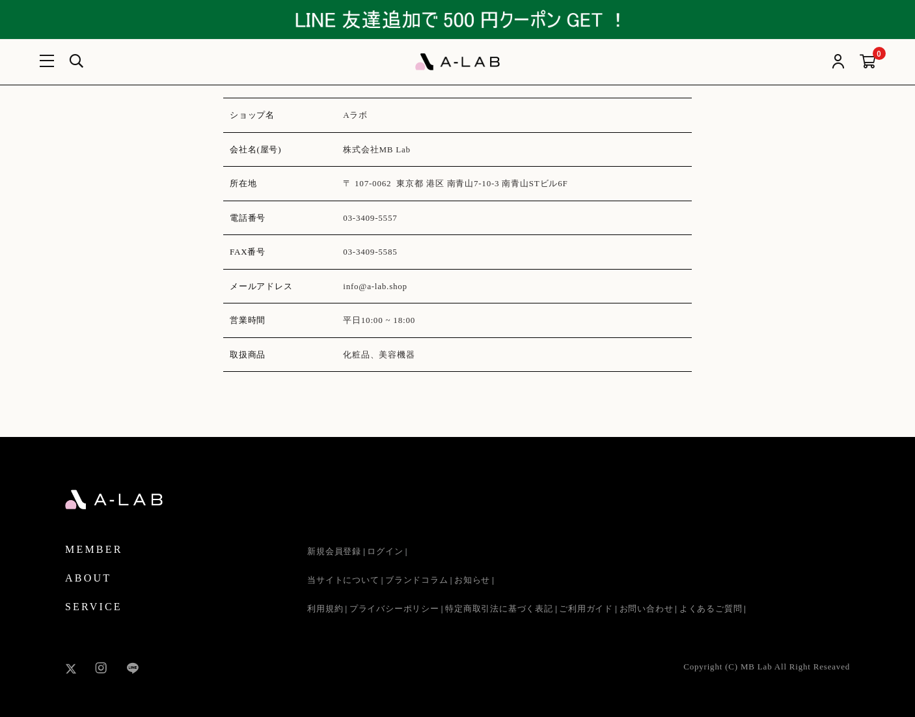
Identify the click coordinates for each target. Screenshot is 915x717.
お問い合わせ (647, 608)
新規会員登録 (334, 551)
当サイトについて (343, 580)
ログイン (385, 551)
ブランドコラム (416, 580)
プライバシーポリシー (394, 608)
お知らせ (472, 580)
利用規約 (325, 608)
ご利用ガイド (586, 608)
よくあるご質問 (711, 608)
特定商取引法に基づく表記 (499, 608)
